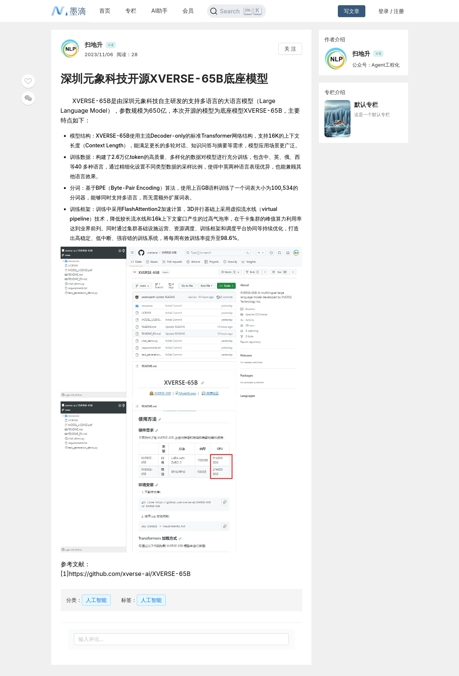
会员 (188, 10)
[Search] (236, 11)
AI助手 (159, 10)
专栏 (130, 10)
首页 (104, 10)
